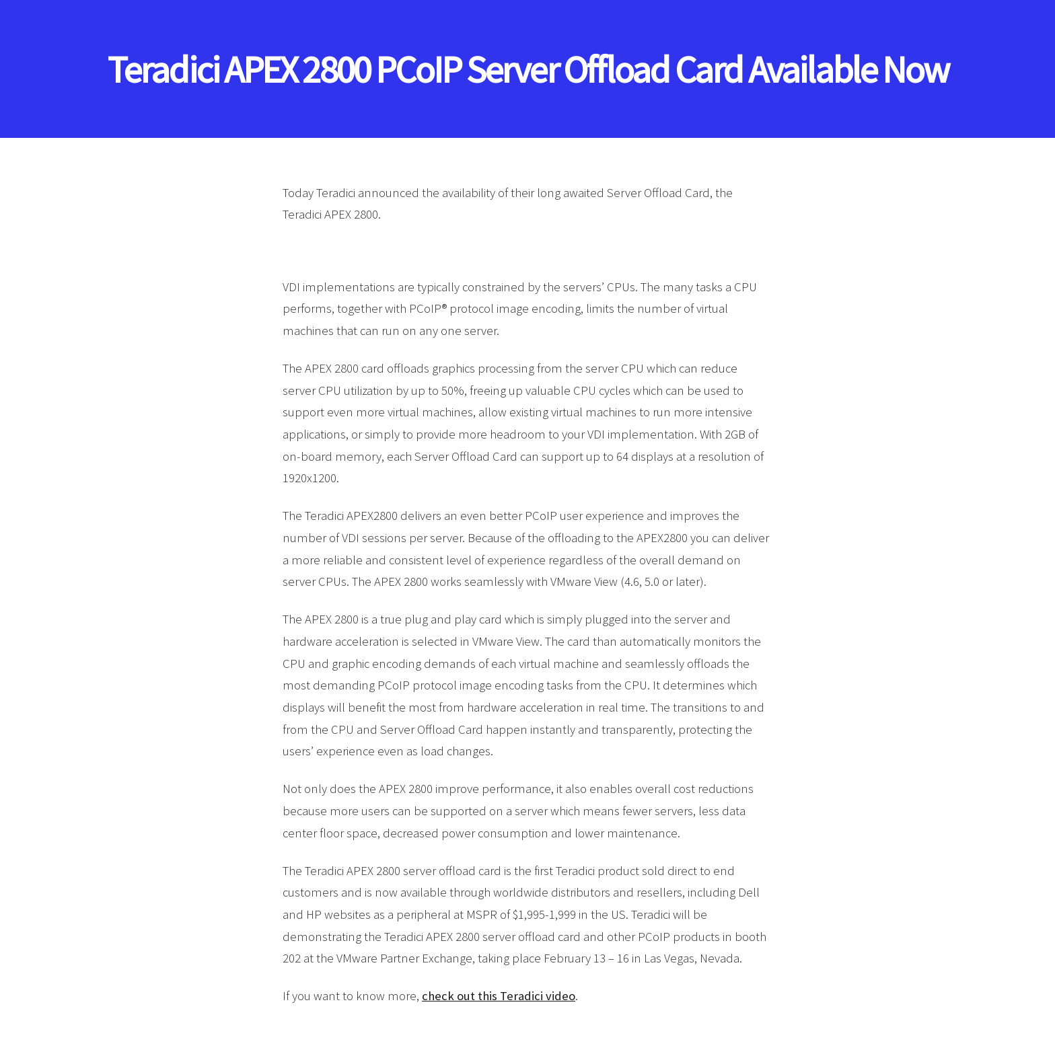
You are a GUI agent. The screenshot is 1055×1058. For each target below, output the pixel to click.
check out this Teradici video (498, 996)
